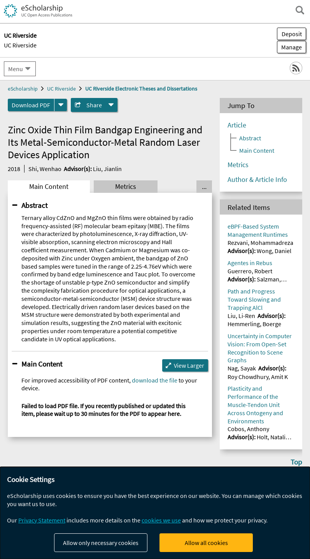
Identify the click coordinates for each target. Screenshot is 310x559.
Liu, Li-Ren (241, 316)
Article (237, 125)
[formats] (60, 105)
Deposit (292, 34)
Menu (15, 69)
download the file (154, 380)
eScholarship (23, 88)
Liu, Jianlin (107, 169)
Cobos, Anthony (248, 429)
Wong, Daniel (274, 251)
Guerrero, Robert (250, 271)
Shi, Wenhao (44, 169)
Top (296, 461)
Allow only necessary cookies (100, 543)
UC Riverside (20, 45)
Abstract (34, 205)
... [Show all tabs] (204, 186)
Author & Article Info (257, 179)
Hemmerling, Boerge (254, 324)
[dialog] (155, 513)
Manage (289, 47)
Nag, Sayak (242, 368)
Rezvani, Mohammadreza (260, 242)
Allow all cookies (206, 543)
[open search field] (300, 10)
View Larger (189, 365)
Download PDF (31, 105)
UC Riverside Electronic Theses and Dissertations (141, 88)
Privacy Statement (41, 520)
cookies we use (161, 520)
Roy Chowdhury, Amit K (258, 377)
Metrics (125, 186)
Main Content (48, 186)
